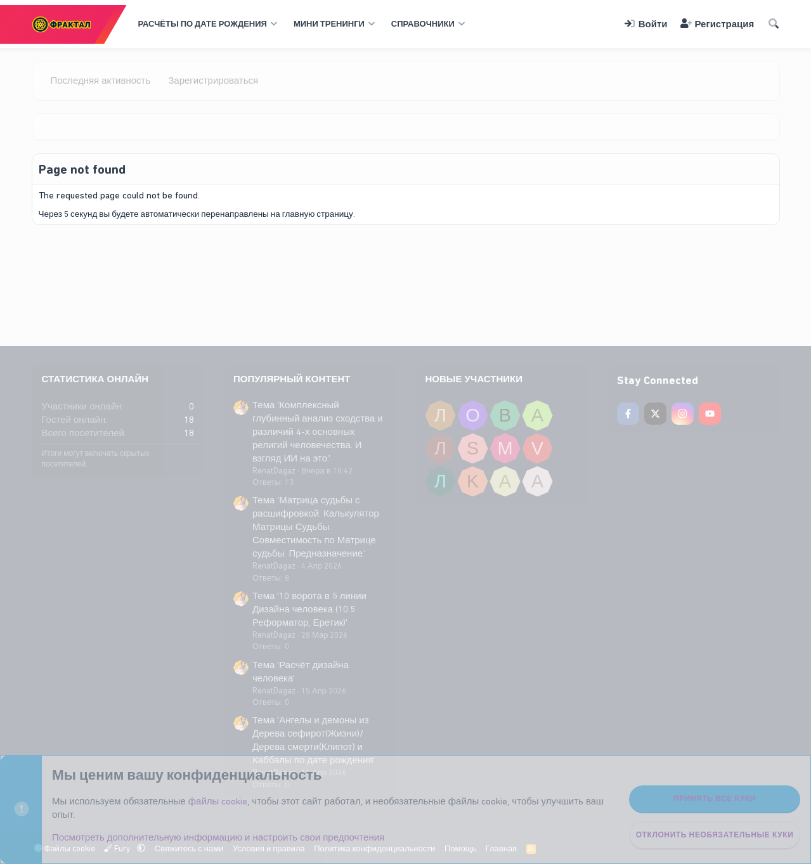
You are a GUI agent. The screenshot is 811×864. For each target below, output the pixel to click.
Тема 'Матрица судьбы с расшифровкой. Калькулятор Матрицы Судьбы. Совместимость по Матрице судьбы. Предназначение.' (315, 526)
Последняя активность (101, 80)
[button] (206, 24)
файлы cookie (218, 801)
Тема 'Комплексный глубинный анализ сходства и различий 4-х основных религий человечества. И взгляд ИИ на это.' (317, 431)
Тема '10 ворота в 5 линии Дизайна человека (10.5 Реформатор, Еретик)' (309, 609)
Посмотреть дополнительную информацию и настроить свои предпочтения (218, 837)
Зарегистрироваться (213, 80)
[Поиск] (773, 24)
